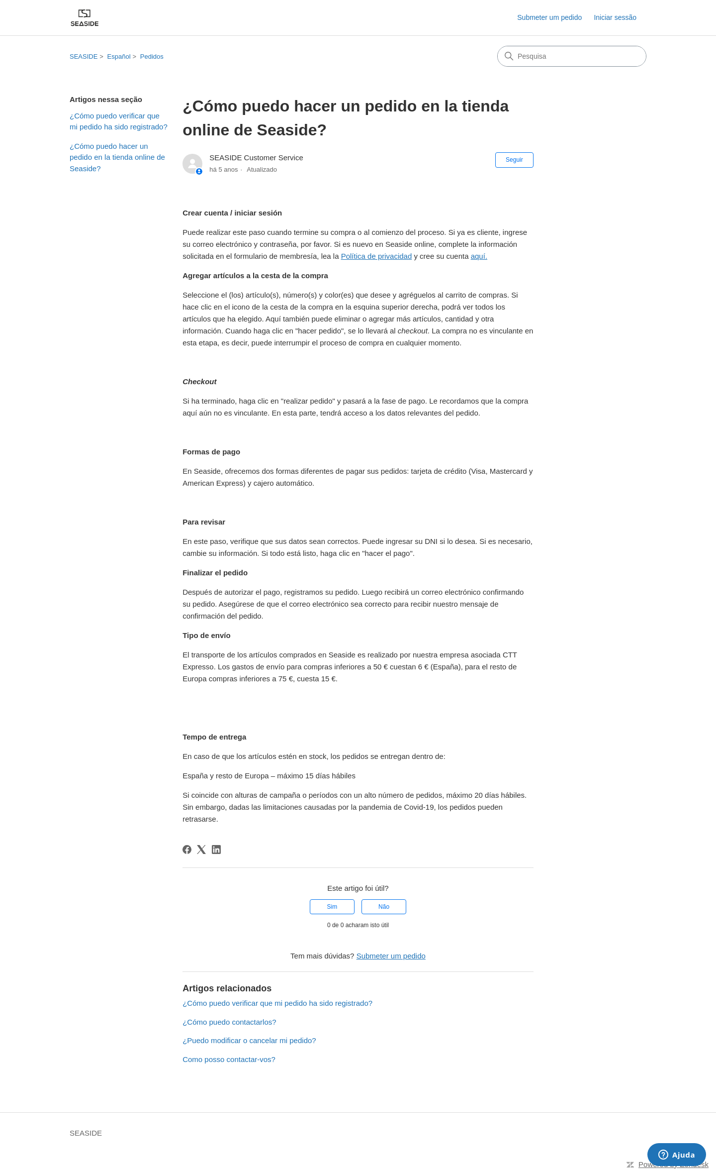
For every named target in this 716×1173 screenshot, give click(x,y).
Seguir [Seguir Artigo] (514, 159)
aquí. (479, 256)
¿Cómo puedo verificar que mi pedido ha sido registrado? (119, 121)
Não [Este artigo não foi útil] (383, 906)
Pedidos (152, 56)
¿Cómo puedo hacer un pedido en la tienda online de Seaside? (117, 157)
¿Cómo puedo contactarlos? (229, 1022)
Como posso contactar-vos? (228, 1059)
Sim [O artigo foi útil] (332, 906)
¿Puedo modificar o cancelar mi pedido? (249, 1040)
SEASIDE (83, 56)
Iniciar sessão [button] (615, 17)
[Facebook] (186, 849)
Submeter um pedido (549, 17)
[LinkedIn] (216, 849)
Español (119, 56)
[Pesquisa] (572, 56)
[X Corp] (201, 849)
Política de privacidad (376, 256)
